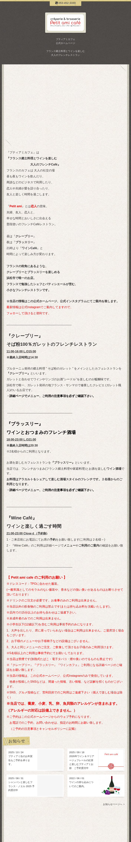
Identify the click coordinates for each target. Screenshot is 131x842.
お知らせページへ (114, 804)
